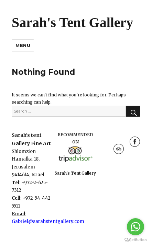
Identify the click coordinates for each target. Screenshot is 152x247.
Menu (22, 45)
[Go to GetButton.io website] (135, 240)
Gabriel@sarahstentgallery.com (48, 221)
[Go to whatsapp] (135, 226)
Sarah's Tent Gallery (72, 22)
